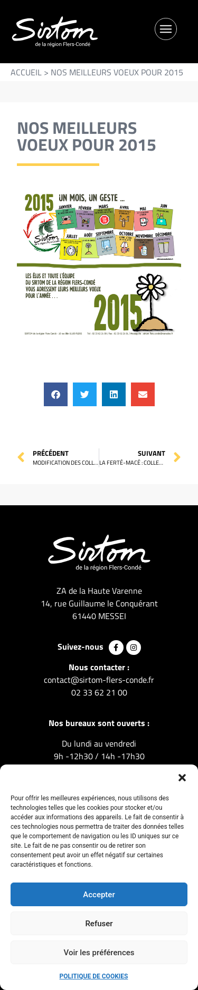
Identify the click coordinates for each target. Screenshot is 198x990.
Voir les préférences (99, 952)
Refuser (98, 923)
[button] (182, 777)
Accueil (26, 72)
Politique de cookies (94, 976)
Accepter (99, 894)
